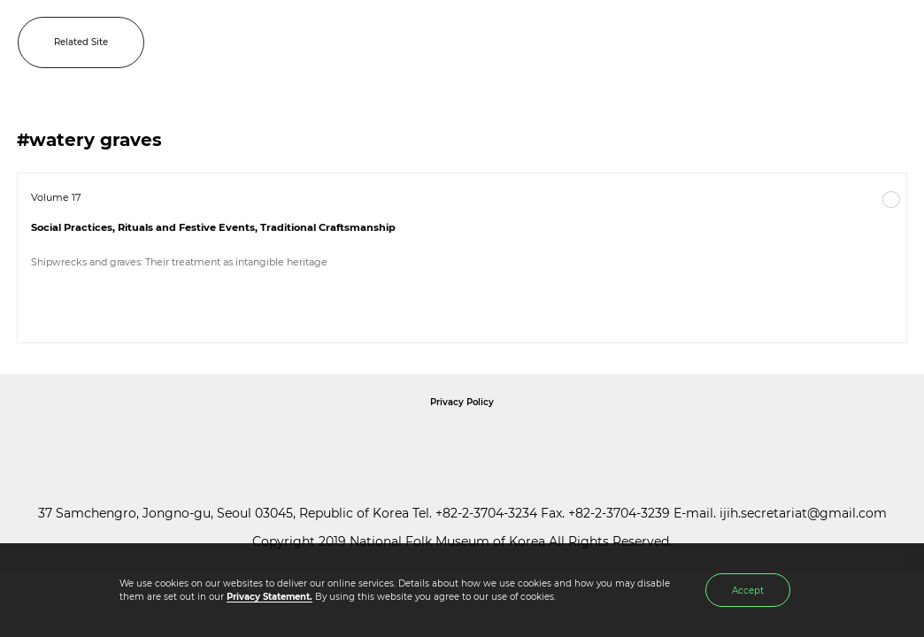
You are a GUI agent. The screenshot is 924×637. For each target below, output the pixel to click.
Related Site (81, 42)
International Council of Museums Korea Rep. (653, 442)
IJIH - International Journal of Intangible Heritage (491, 42)
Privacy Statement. (269, 596)
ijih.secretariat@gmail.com (803, 513)
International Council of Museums (498, 442)
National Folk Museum (311, 442)
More (891, 200)
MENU (893, 42)
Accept (748, 590)
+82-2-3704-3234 (486, 513)
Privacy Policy (462, 402)
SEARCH (852, 42)
